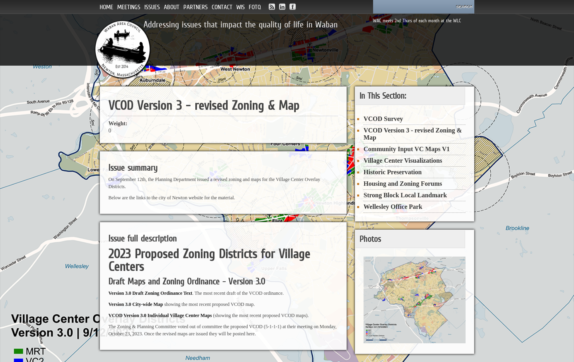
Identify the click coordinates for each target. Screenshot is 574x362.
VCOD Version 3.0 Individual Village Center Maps (160, 315)
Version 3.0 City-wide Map (135, 304)
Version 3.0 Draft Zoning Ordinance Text (150, 293)
